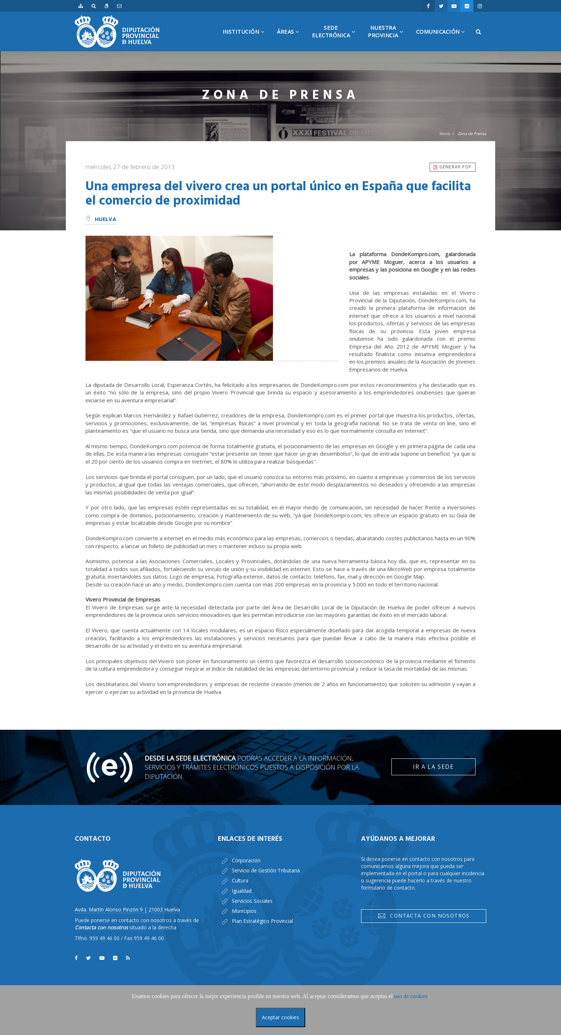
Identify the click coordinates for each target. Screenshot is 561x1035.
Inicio (445, 133)
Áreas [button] (291, 40)
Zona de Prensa (472, 133)
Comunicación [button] (443, 40)
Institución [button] (246, 40)
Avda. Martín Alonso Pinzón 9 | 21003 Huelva (127, 909)
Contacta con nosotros (423, 915)
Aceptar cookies (280, 1017)
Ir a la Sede (433, 767)
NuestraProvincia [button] (388, 37)
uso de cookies (411, 996)
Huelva (101, 219)
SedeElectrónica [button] (336, 37)
